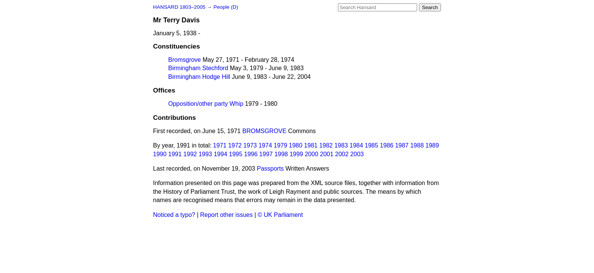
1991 (175, 154)
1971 (220, 145)
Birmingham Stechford (198, 68)
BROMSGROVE (264, 131)
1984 (356, 145)
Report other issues (226, 215)
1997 (266, 154)
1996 (251, 154)
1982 (326, 145)
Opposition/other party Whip (205, 103)
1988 (417, 145)
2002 (342, 154)
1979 (281, 145)
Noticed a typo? (174, 215)
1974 (265, 145)
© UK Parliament (280, 215)
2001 (327, 154)
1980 (296, 145)
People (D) (225, 7)
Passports (270, 168)
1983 (341, 145)
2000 (311, 154)
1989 (432, 145)
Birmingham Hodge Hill (199, 77)
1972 (235, 145)
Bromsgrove (184, 59)
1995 (235, 154)
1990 (160, 154)
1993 (205, 154)
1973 (250, 145)
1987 (402, 145)
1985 (371, 145)
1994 (220, 154)
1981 (311, 145)
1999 (296, 154)
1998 (281, 154)
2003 (357, 154)
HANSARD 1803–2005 (179, 7)
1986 (387, 145)
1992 (190, 154)
